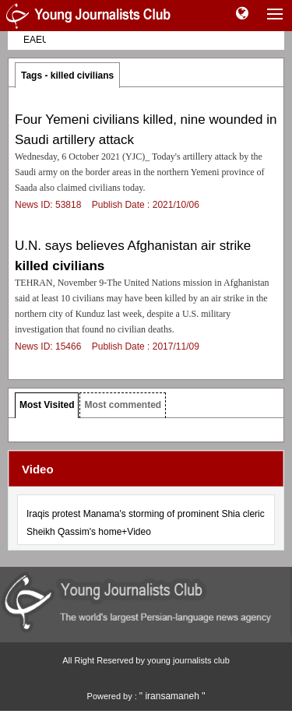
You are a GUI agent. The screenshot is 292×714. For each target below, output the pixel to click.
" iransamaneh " (172, 696)
